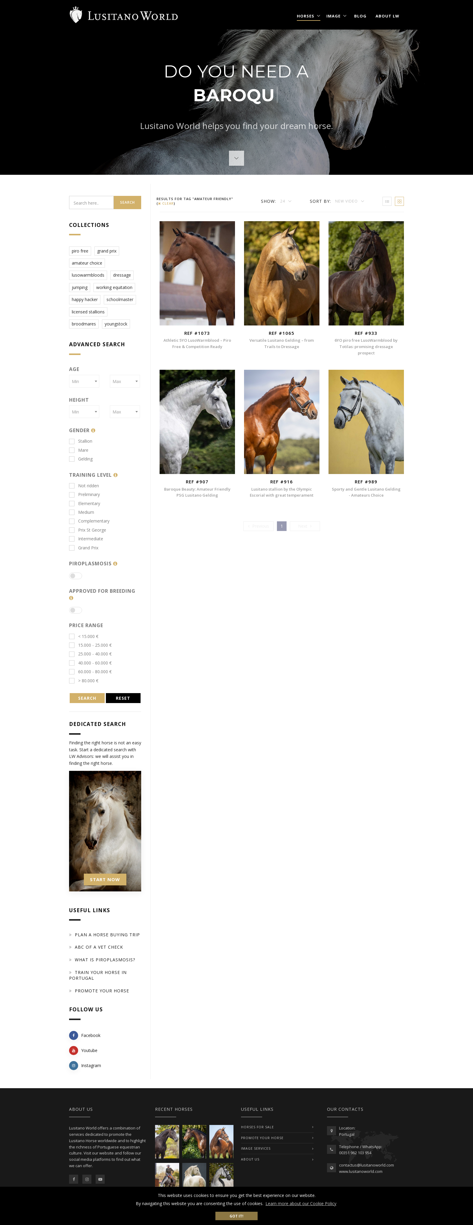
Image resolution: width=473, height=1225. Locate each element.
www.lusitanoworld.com (361, 1171)
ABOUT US (250, 1159)
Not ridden (84, 485)
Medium (81, 512)
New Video (347, 201)
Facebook (84, 1035)
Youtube (83, 1050)
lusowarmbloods (88, 275)
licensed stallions (88, 312)
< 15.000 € (83, 636)
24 (283, 201)
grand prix (106, 251)
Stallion (80, 441)
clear (166, 203)
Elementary (84, 503)
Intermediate (86, 539)
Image (333, 16)
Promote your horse (102, 991)
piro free (80, 251)
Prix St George (87, 530)
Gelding (81, 459)
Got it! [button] (236, 1216)
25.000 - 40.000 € (90, 654)
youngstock (116, 324)
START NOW (105, 879)
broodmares (84, 324)
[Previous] (258, 526)
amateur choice (87, 263)
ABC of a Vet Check (99, 947)
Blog (360, 16)
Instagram (85, 1065)
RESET (123, 698)
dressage (122, 275)
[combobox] (84, 381)
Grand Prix (83, 548)
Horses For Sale (257, 1127)
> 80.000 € (83, 680)
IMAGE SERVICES (256, 1148)
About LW (387, 16)
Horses (305, 16)
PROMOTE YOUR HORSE (262, 1138)
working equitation (114, 287)
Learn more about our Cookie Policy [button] (300, 1203)
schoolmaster (119, 299)
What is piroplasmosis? (105, 960)
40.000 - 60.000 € (90, 663)
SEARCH (87, 698)
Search (127, 202)
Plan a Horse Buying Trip (107, 935)
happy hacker (85, 299)
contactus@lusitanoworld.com (366, 1165)
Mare (78, 450)
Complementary (89, 521)
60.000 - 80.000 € (90, 671)
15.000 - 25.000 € (90, 645)
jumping (79, 287)
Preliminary (84, 494)
